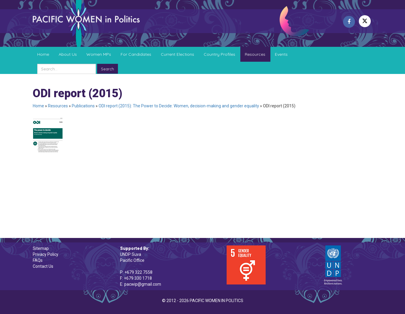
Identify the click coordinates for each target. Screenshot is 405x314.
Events (281, 54)
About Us (68, 54)
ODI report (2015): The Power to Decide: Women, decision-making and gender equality (179, 105)
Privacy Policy (45, 254)
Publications (83, 105)
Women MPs (98, 54)
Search (107, 68)
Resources (255, 54)
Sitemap (41, 248)
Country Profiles (219, 54)
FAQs (38, 260)
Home (43, 54)
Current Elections (177, 54)
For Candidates (136, 54)
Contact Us (43, 266)
